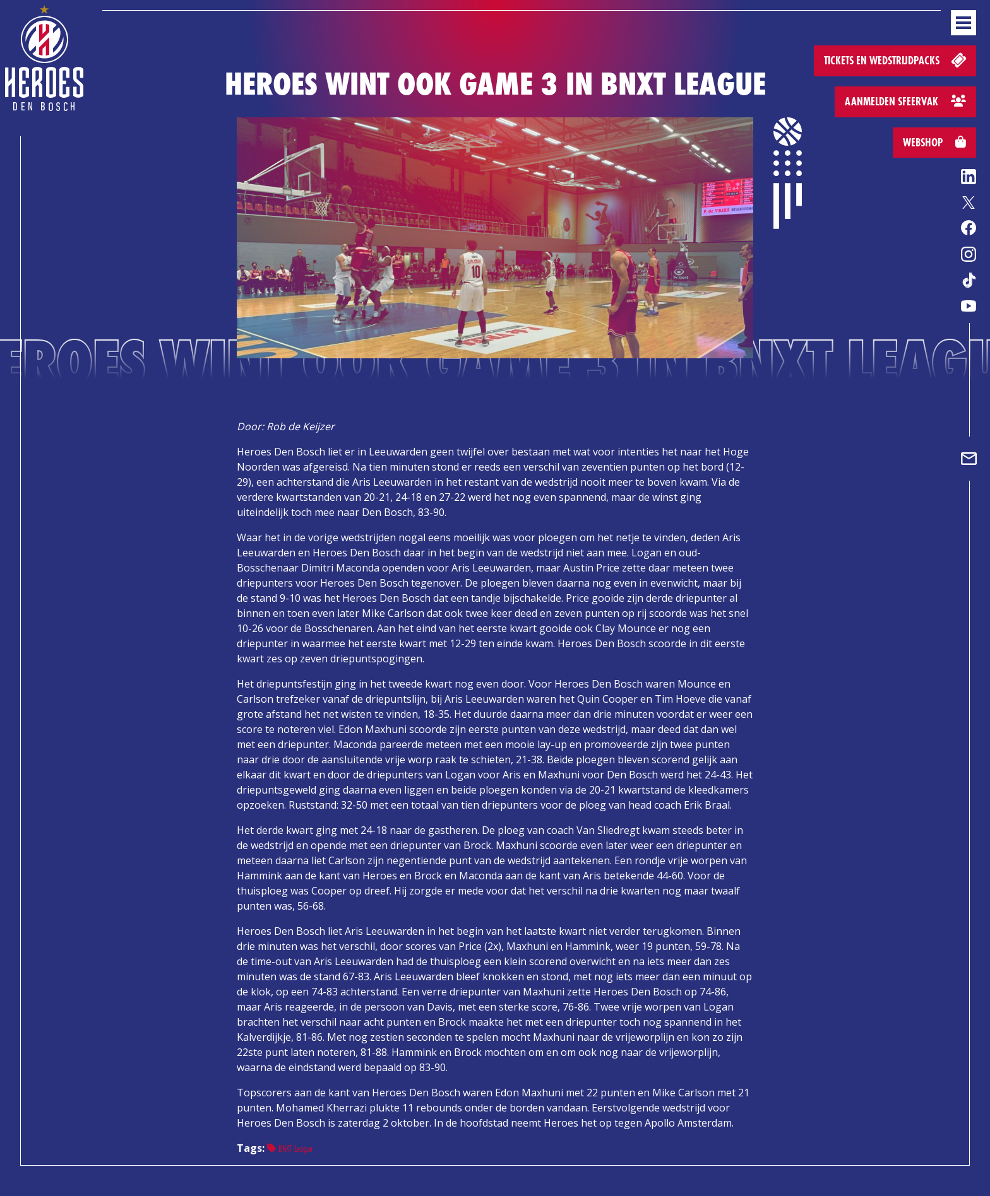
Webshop (934, 142)
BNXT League (290, 1148)
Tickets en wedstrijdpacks (896, 59)
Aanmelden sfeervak (905, 101)
